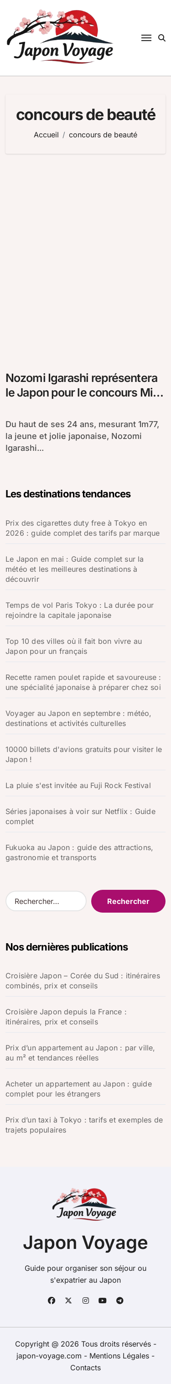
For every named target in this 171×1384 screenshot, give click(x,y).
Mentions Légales (120, 1355)
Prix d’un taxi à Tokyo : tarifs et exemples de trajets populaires (84, 1124)
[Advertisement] (85, 257)
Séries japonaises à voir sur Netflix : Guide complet (80, 816)
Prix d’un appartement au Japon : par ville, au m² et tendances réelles (80, 1052)
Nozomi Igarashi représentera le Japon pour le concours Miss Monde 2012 (85, 392)
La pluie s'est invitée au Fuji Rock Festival (78, 785)
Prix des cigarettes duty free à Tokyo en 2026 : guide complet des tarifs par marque (82, 528)
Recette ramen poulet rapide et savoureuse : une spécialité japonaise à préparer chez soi (83, 682)
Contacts (85, 1367)
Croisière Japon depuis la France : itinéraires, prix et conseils (66, 1016)
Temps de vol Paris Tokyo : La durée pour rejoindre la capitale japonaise (79, 610)
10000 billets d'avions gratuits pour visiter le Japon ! (83, 754)
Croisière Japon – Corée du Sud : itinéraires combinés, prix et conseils (82, 980)
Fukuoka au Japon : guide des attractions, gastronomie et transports (79, 852)
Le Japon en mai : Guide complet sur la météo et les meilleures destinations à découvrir (74, 569)
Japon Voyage (85, 1242)
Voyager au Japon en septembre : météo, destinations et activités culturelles (78, 718)
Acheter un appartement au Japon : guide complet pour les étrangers (78, 1088)
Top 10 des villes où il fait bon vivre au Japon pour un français (73, 646)
